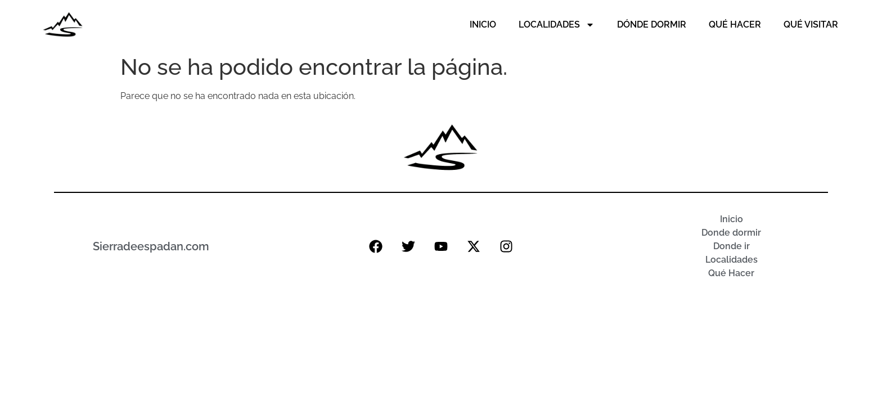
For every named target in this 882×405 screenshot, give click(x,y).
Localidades (557, 25)
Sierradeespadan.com (151, 246)
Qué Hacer (735, 24)
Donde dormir (731, 232)
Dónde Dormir (651, 24)
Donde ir (731, 246)
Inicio (483, 24)
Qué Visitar (811, 24)
